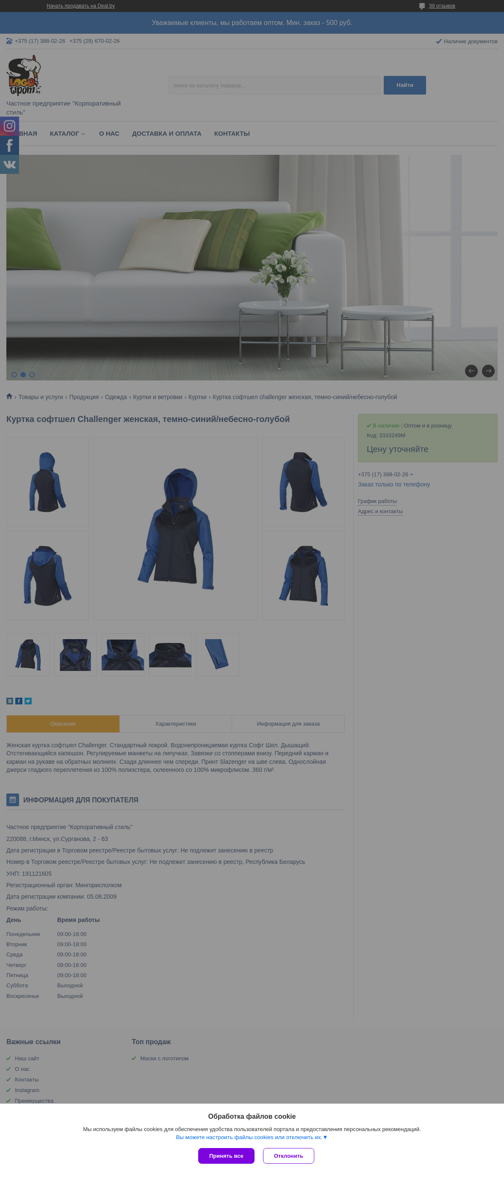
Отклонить (288, 1156)
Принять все (226, 1156)
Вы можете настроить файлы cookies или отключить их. (249, 1137)
